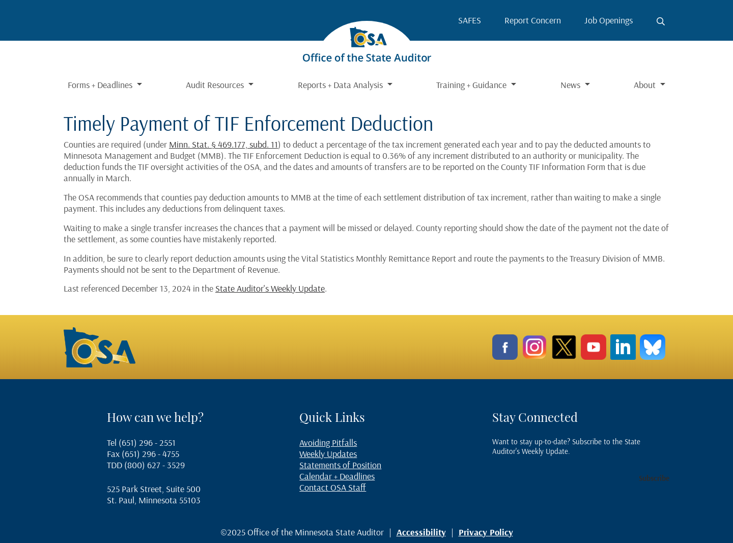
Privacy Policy (486, 532)
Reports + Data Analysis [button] (341, 85)
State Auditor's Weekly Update (270, 288)
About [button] (646, 85)
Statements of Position (340, 465)
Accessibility (421, 532)
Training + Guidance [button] (472, 85)
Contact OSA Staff (332, 487)
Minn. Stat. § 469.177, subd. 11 (223, 144)
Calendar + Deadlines (337, 476)
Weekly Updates (328, 454)
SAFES (469, 20)
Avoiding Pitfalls (328, 442)
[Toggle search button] (660, 21)
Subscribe (654, 478)
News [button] (571, 85)
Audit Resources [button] (216, 85)
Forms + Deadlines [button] (101, 85)
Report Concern (532, 20)
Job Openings (608, 20)
